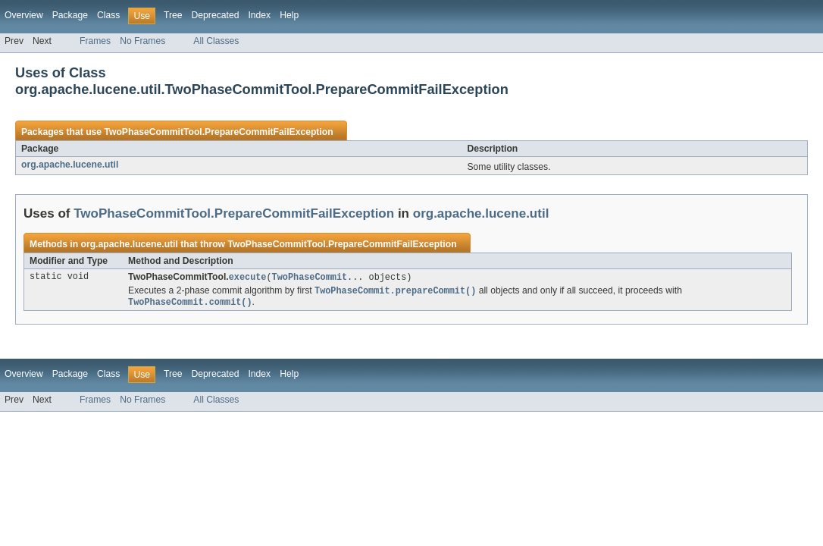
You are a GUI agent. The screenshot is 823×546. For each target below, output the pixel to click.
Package (70, 15)
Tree (173, 15)
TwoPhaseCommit (310, 277)
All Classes (216, 41)
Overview (24, 15)
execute (248, 277)
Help (289, 15)
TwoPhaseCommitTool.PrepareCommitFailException (218, 132)
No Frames (142, 41)
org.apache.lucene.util (69, 164)
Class (108, 15)
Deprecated (215, 15)
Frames (95, 41)
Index (259, 15)
